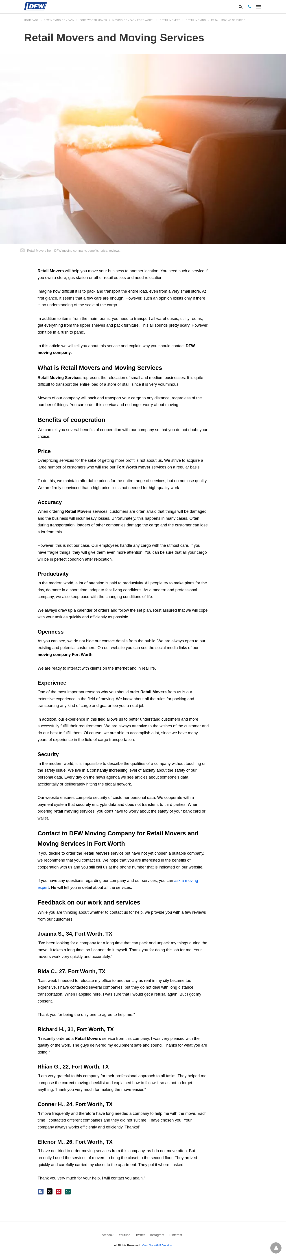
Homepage (31, 20)
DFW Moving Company (59, 20)
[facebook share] (41, 1191)
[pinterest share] (58, 1191)
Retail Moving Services (228, 20)
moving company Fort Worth (133, 20)
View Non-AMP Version (157, 1245)
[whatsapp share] (68, 1191)
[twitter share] (49, 1191)
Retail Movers (170, 20)
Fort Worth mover (93, 20)
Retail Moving (196, 20)
